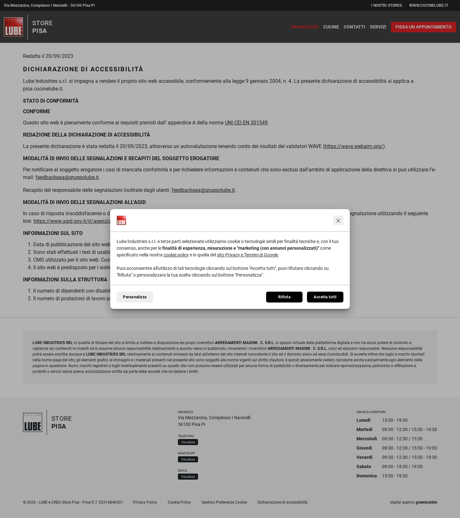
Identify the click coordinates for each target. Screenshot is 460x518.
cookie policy (176, 254)
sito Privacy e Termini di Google (247, 254)
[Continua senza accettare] (338, 220)
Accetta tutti (325, 297)
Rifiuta (284, 297)
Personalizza (135, 297)
